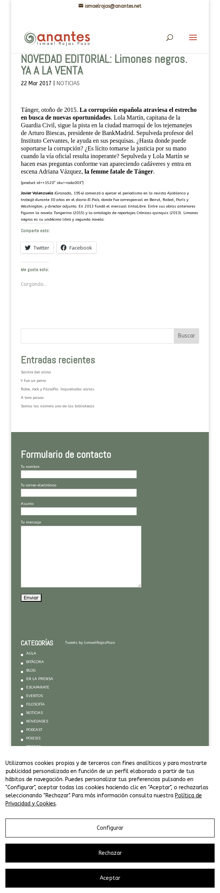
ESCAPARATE (37, 687)
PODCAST (34, 730)
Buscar (186, 336)
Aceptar (110, 878)
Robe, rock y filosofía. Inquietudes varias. (58, 389)
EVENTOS (34, 696)
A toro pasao (32, 397)
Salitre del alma (36, 372)
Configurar (110, 828)
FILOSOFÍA (35, 704)
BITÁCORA (35, 662)
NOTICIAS (68, 83)
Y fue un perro (33, 380)
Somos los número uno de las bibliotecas (57, 406)
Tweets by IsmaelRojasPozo (90, 642)
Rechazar (110, 853)
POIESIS (33, 738)
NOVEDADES (37, 721)
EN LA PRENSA (39, 679)
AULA (31, 653)
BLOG (31, 670)
